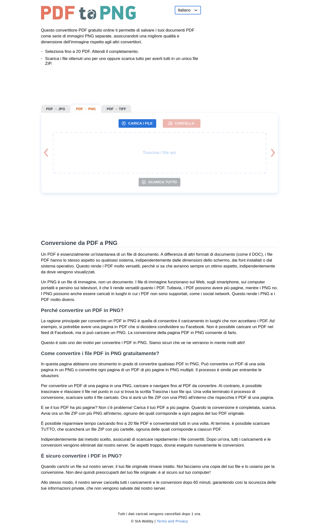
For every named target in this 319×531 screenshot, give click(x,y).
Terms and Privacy (172, 521)
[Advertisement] (241, 36)
